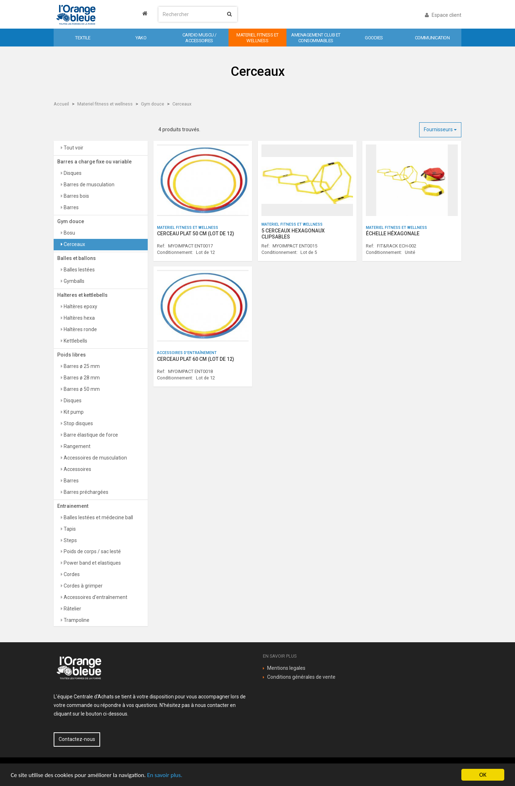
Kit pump (73, 412)
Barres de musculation (88, 184)
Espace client (443, 15)
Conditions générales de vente (301, 677)
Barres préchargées (85, 492)
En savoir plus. (164, 775)
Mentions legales (286, 668)
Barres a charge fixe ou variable (94, 161)
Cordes (71, 574)
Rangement (76, 446)
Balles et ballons (76, 258)
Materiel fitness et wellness (105, 104)
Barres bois (76, 196)
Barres (71, 207)
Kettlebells (75, 341)
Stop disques (78, 423)
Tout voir (73, 148)
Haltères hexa (79, 318)
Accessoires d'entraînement (95, 597)
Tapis (69, 529)
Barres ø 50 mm (81, 389)
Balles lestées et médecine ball (98, 517)
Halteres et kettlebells (82, 295)
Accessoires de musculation (95, 458)
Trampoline (76, 620)
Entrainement (72, 506)
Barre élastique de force (90, 435)
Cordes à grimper (83, 586)
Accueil (61, 104)
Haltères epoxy (80, 306)
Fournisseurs (440, 129)
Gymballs (73, 281)
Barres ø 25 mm (81, 366)
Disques (72, 173)
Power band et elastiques (92, 563)
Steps (70, 540)
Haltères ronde (80, 329)
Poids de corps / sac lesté (92, 551)
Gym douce (152, 104)
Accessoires (77, 469)
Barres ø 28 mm (81, 377)
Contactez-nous (77, 739)
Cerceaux (181, 104)
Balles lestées (79, 269)
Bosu (69, 233)
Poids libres (71, 355)
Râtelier (72, 608)
